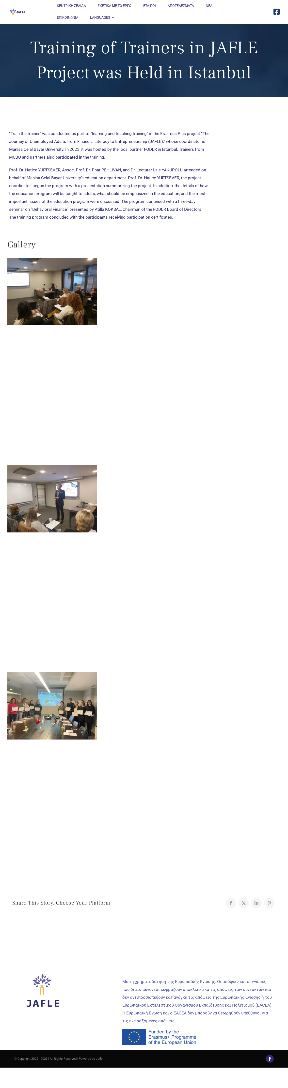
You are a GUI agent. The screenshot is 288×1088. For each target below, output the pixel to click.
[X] (243, 903)
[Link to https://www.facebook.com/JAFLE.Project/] (276, 12)
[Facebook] (230, 903)
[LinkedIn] (256, 903)
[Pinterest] (269, 903)
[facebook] (270, 1059)
